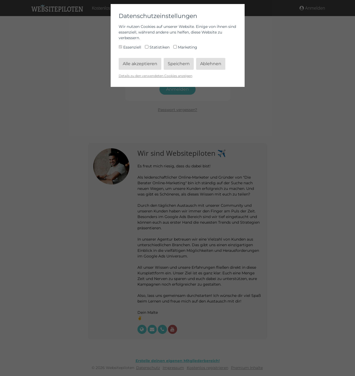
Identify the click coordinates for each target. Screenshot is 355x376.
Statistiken (158, 47)
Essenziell (130, 47)
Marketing (185, 47)
